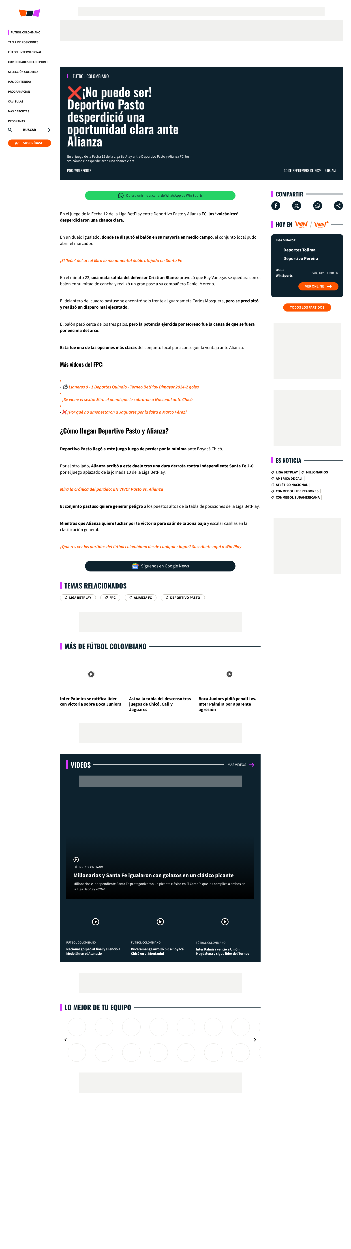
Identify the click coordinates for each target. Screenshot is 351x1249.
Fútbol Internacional (25, 52)
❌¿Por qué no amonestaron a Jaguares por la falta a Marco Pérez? (124, 412)
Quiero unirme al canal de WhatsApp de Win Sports (160, 195)
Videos (81, 765)
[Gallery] (160, 1040)
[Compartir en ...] (338, 205)
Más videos (241, 764)
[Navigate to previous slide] (65, 1039)
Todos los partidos (307, 307)
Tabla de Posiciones (23, 42)
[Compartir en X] (296, 205)
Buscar (29, 129)
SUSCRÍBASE (29, 143)
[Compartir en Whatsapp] (317, 205)
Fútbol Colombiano (25, 32)
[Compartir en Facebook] (275, 205)
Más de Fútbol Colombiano (105, 646)
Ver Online (318, 286)
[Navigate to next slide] (255, 1039)
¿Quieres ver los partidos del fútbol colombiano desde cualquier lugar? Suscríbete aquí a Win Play (150, 547)
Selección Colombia (23, 72)
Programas (16, 121)
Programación (19, 91)
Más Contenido (19, 82)
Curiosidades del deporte (28, 62)
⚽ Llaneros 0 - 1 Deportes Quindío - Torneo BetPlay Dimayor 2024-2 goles (130, 387)
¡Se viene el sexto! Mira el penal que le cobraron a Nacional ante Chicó (127, 400)
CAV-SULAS (16, 101)
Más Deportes (18, 111)
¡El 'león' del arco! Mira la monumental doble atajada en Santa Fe (121, 260)
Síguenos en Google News (160, 566)
